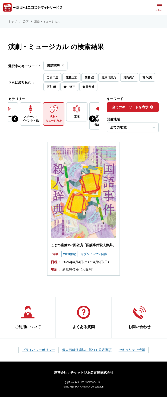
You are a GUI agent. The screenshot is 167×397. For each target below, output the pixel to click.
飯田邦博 (88, 86)
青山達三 (69, 86)
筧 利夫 (147, 77)
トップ (12, 21)
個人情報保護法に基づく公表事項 (87, 350)
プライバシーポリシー (38, 350)
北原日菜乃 (109, 77)
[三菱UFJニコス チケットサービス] (32, 7)
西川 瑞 (51, 86)
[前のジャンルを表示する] (15, 118)
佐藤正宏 (71, 77)
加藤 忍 (89, 77)
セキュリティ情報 (132, 350)
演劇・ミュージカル (47, 21)
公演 (25, 21)
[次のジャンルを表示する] (92, 118)
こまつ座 (52, 77)
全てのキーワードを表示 (132, 107)
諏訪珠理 (55, 67)
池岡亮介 (129, 77)
